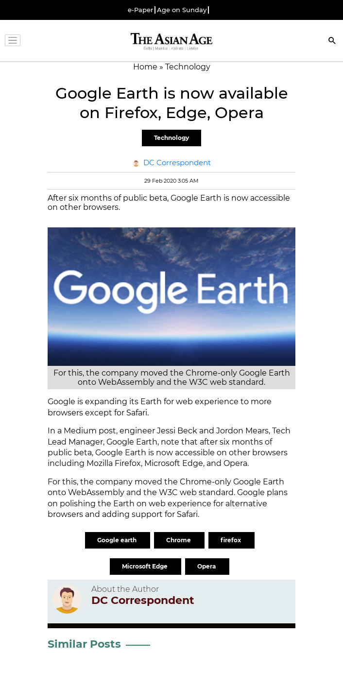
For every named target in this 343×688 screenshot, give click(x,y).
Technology (171, 137)
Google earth (117, 540)
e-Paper (140, 10)
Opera (207, 566)
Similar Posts (84, 644)
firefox (231, 540)
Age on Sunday (181, 10)
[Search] (332, 41)
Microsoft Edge (145, 566)
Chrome (179, 540)
